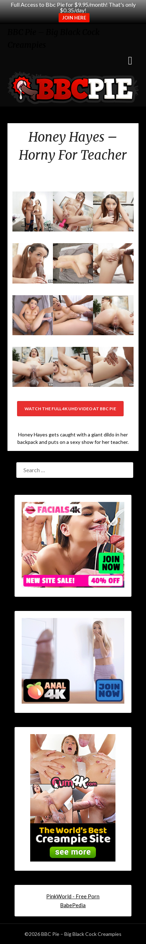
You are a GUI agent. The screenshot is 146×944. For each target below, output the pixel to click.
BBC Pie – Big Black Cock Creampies (53, 38)
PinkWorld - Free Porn (72, 896)
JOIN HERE (74, 18)
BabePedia (73, 905)
